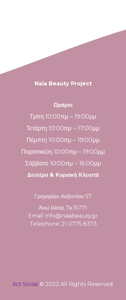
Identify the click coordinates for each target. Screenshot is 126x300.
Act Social (25, 284)
